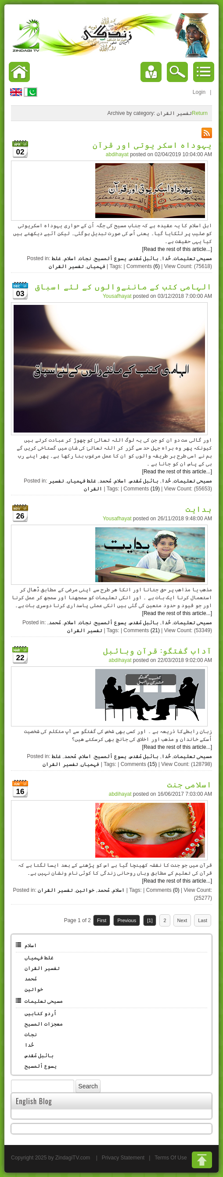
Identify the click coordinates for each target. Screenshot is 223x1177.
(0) (176, 890)
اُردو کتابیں (41, 1013)
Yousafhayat (117, 296)
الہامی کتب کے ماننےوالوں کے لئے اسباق (123, 286)
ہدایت (199, 508)
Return (200, 113)
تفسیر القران (66, 266)
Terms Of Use (171, 1158)
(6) (156, 266)
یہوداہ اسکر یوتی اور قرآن (152, 144)
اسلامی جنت (189, 784)
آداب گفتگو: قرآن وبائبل (157, 650)
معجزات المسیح (44, 1024)
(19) (155, 489)
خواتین (85, 890)
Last (202, 920)
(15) (152, 764)
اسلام (70, 258)
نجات (85, 258)
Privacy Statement (123, 1158)
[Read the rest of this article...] (177, 249)
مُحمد (105, 481)
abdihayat (117, 154)
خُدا (166, 258)
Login (199, 92)
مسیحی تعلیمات (193, 258)
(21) (155, 630)
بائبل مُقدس (143, 258)
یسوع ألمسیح (110, 258)
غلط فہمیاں (81, 481)
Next (182, 920)
